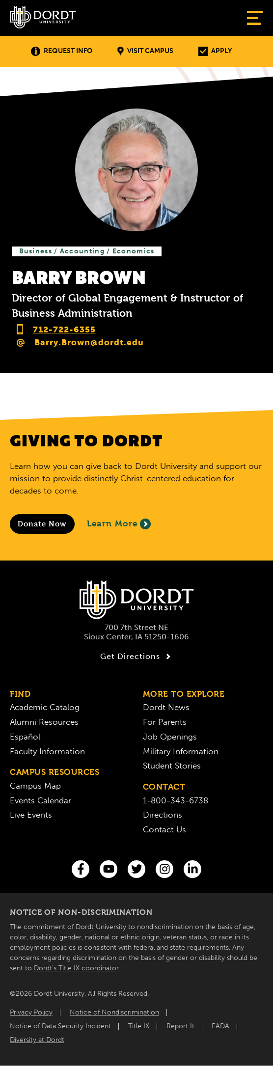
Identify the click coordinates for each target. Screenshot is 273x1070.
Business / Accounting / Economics (87, 251)
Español (25, 736)
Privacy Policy (31, 1012)
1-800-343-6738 (175, 800)
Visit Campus (145, 51)
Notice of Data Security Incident (60, 1026)
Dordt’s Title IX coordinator (76, 968)
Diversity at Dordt (37, 1040)
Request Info (61, 51)
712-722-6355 (64, 329)
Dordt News (166, 707)
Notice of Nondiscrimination (114, 1012)
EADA (220, 1026)
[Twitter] (136, 869)
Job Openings (170, 736)
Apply (215, 51)
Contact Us (164, 829)
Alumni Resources (44, 722)
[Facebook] (80, 869)
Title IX (138, 1026)
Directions (162, 815)
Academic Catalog (45, 707)
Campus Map (35, 786)
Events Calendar (40, 800)
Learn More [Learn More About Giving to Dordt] (119, 524)
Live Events (31, 815)
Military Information (180, 751)
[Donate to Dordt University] (42, 524)
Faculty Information (47, 751)
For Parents (165, 722)
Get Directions (136, 656)
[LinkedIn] (192, 869)
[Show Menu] (255, 18)
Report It (180, 1026)
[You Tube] (108, 869)
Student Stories (172, 765)
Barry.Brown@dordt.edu (89, 342)
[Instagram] (164, 869)
